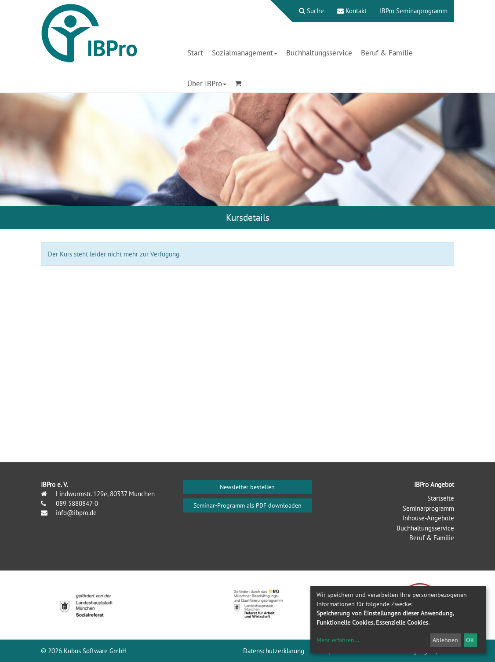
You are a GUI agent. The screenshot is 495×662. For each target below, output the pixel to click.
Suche (311, 11)
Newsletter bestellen (247, 487)
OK (470, 640)
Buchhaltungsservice (319, 53)
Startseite (440, 498)
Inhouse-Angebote (428, 518)
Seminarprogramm (428, 508)
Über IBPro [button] (206, 83)
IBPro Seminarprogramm (414, 11)
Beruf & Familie (387, 53)
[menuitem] (307, 11)
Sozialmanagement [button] (244, 53)
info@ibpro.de (75, 512)
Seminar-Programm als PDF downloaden (247, 505)
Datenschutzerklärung (273, 651)
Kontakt (352, 11)
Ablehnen (445, 640)
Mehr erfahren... (338, 640)
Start (195, 53)
